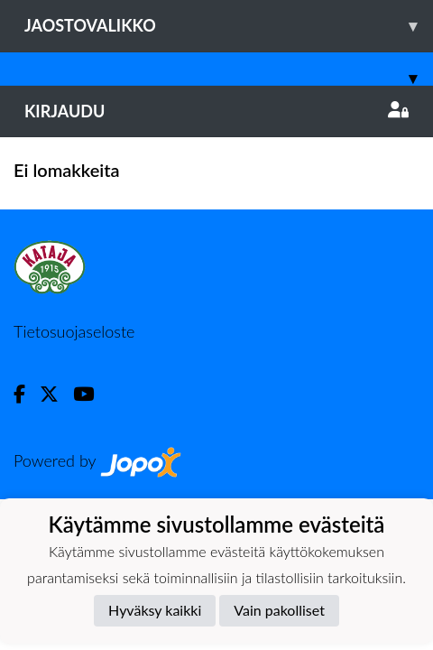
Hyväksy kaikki (154, 609)
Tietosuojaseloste (74, 331)
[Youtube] (90, 394)
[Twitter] (56, 394)
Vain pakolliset (279, 609)
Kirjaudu (216, 111)
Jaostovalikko (228, 25)
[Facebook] (27, 394)
